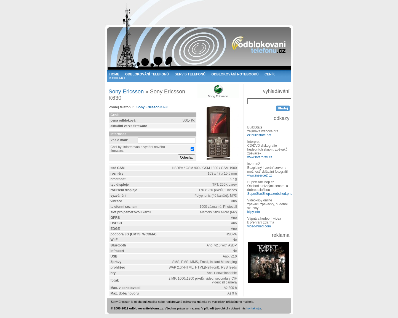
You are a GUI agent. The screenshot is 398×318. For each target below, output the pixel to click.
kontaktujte (254, 308)
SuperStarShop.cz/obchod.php (269, 194)
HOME (114, 74)
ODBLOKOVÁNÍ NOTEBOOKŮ (234, 74)
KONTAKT (117, 78)
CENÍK (270, 74)
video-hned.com (259, 226)
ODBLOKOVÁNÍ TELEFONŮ (147, 74)
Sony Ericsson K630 (152, 107)
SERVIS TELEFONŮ (190, 74)
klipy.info (253, 212)
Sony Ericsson (126, 91)
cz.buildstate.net (259, 135)
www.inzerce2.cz (259, 175)
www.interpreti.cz (260, 157)
